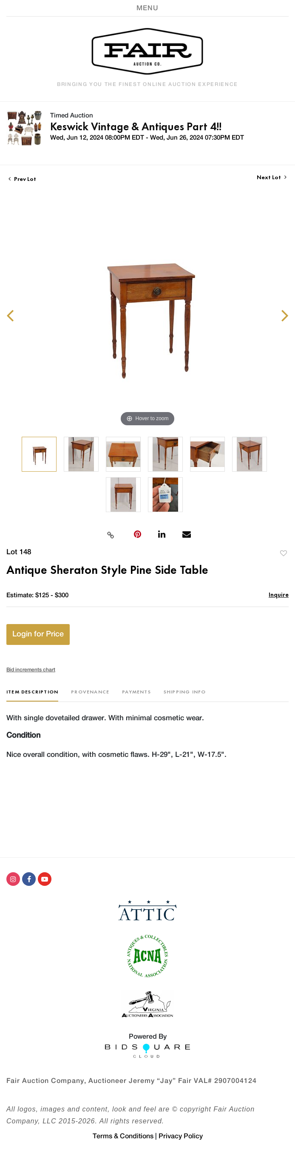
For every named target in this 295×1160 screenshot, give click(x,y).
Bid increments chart (30, 669)
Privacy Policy (181, 1136)
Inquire (279, 594)
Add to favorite (283, 553)
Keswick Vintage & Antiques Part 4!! (135, 126)
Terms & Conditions (123, 1136)
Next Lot (271, 177)
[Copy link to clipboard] (110, 534)
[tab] (32, 695)
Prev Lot (22, 179)
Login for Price (38, 634)
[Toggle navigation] (147, 8)
